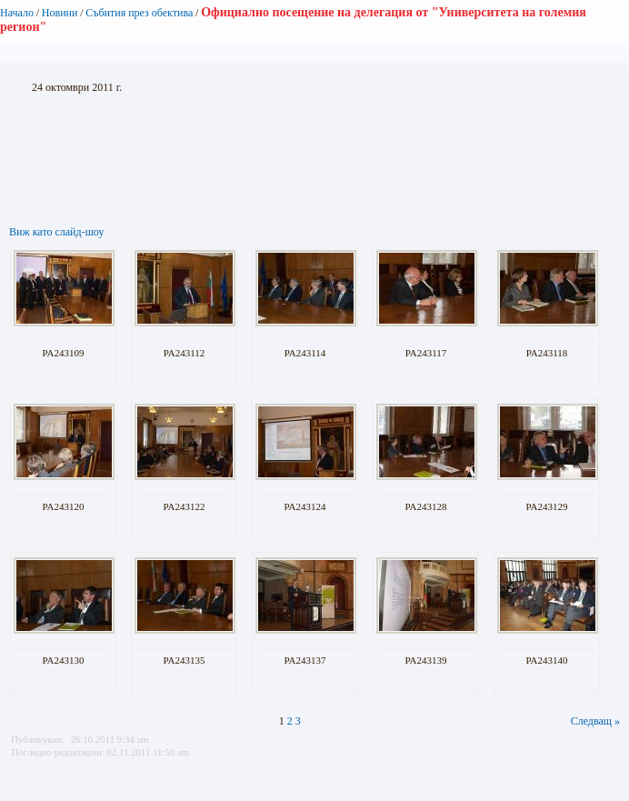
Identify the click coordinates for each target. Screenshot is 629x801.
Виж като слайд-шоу (56, 231)
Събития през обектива (139, 12)
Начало (17, 12)
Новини (60, 12)
